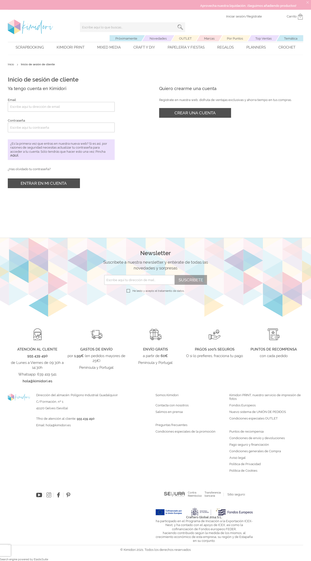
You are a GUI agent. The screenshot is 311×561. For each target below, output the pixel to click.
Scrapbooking (30, 47)
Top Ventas (263, 38)
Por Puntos (235, 38)
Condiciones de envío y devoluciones (257, 438)
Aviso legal (237, 458)
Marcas (209, 38)
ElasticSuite (41, 559)
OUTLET (185, 38)
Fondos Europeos (242, 405)
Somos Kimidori (167, 395)
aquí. (14, 155)
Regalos (225, 47)
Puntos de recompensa (246, 431)
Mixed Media (109, 47)
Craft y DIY (144, 47)
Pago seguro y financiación (249, 444)
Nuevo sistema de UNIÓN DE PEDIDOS (257, 412)
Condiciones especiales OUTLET (253, 418)
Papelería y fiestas (186, 47)
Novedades (158, 38)
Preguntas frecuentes (171, 425)
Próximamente (126, 38)
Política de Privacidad (245, 464)
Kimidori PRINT (71, 47)
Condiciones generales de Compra (255, 451)
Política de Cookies (243, 470)
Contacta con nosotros (172, 405)
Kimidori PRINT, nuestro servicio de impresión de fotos (265, 397)
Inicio (11, 64)
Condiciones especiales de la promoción (186, 431)
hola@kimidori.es (58, 425)
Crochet (286, 47)
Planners (256, 47)
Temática (290, 38)
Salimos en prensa (169, 412)
